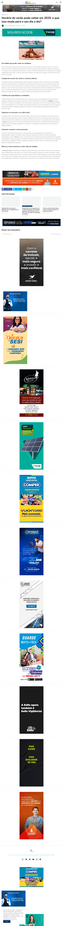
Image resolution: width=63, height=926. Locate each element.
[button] (2, 2)
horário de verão (7, 150)
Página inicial (5, 14)
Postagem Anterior (7, 234)
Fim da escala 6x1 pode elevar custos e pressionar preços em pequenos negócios (51, 210)
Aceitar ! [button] (7, 921)
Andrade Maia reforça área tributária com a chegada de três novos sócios (10, 210)
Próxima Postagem (56, 234)
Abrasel (51, 101)
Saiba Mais (14, 919)
